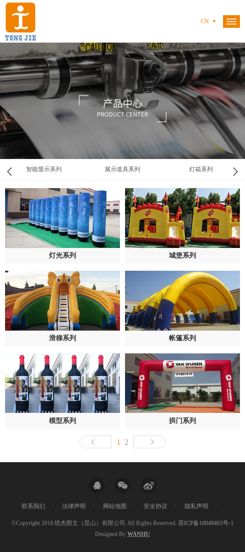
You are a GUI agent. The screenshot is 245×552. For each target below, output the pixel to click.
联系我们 (33, 506)
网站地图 (115, 506)
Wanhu (138, 534)
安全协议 (155, 506)
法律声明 (74, 506)
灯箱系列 (201, 169)
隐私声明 (196, 506)
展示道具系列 (122, 169)
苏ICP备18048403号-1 (206, 523)
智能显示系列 (44, 169)
